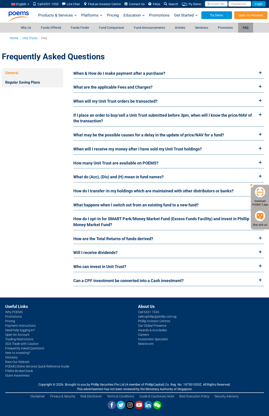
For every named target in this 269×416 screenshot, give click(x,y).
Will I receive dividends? (95, 252)
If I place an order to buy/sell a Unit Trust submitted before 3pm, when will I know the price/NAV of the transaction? (162, 118)
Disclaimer (37, 396)
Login (259, 4)
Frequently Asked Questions (24, 348)
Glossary (11, 357)
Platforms (91, 15)
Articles (180, 27)
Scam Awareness (17, 375)
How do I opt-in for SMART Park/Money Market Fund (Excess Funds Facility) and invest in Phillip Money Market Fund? (161, 221)
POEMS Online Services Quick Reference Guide (37, 366)
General (11, 73)
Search (171, 4)
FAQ (246, 27)
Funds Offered (51, 27)
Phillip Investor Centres (154, 321)
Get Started (186, 15)
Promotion (225, 27)
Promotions (159, 15)
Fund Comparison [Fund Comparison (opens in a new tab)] (111, 27)
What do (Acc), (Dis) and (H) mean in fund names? (118, 176)
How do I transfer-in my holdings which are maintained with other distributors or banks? (153, 191)
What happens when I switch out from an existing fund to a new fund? (136, 205)
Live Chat (71, 4)
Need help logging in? (20, 330)
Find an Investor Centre (102, 4)
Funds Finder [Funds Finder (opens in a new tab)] (80, 27)
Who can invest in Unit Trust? (99, 266)
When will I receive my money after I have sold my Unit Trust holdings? (137, 149)
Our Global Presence (152, 325)
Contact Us (134, 4)
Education (134, 15)
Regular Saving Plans (22, 82)
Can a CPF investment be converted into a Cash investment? (128, 280)
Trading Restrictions (19, 339)
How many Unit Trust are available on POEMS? (115, 163)
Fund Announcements (149, 27)
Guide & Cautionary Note (156, 396)
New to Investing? (17, 353)
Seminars (201, 27)
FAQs (154, 4)
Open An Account (251, 15)
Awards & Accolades (152, 330)
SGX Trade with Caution (22, 344)
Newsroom (145, 344)
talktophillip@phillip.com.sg (157, 316)
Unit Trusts (30, 38)
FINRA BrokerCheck (19, 371)
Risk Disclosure (91, 396)
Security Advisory (227, 396)
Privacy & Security (62, 396)
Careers (143, 334)
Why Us (26, 27)
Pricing (113, 15)
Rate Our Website (17, 362)
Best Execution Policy (194, 396)
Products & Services (57, 15)
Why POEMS (14, 312)
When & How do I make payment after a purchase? (119, 73)
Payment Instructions (20, 325)
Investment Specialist (153, 339)
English (20, 4)
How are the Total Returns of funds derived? (113, 238)
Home (14, 38)
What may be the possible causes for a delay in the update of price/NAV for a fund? (148, 135)
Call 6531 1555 (46, 4)
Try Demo (191, 4)
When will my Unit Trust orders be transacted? (115, 101)
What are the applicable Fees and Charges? (113, 87)
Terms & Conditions (120, 396)
